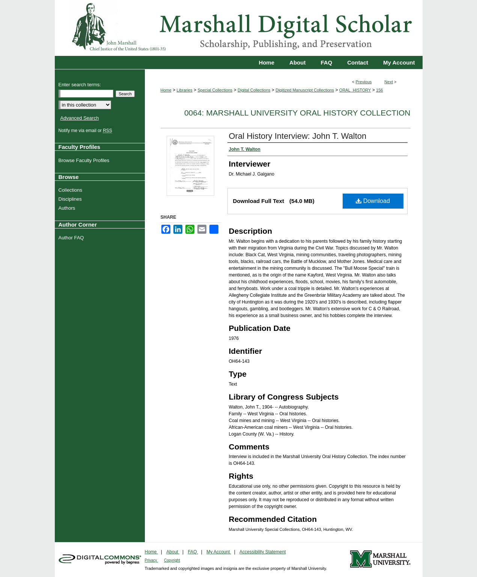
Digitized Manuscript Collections (304, 90)
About (172, 551)
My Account (218, 551)
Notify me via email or (86, 130)
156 (379, 90)
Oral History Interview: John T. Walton (298, 136)
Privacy (151, 560)
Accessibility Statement (262, 551)
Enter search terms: (80, 84)
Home (166, 90)
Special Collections (214, 90)
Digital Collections (254, 90)
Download (373, 201)
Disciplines (71, 199)
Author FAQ (72, 237)
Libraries (185, 90)
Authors (67, 208)
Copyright (172, 560)
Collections (71, 190)
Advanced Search (79, 118)
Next (388, 82)
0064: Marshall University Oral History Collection (297, 112)
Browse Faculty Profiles (85, 160)
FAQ (193, 551)
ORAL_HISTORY (355, 90)
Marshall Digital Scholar (239, 28)
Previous (364, 82)
